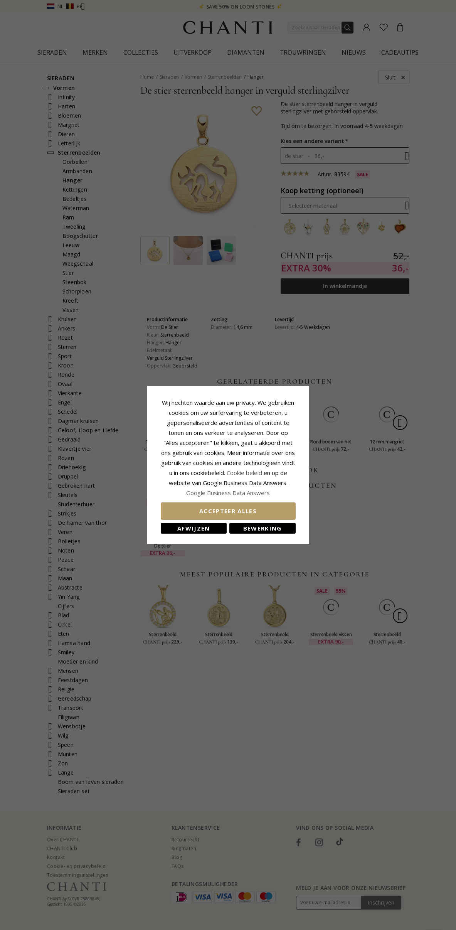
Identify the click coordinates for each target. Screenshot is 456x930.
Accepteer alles (228, 511)
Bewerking (262, 528)
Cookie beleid (245, 473)
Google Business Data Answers (228, 493)
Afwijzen (193, 528)
